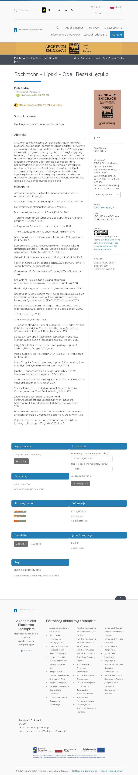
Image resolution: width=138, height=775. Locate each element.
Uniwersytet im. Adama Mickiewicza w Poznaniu (86, 708)
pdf (98, 137)
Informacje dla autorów (65, 34)
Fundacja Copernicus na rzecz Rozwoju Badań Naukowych (58, 650)
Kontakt (117, 34)
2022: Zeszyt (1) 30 (105, 207)
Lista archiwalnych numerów (29, 488)
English (75, 543)
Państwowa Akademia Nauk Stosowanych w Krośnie (86, 631)
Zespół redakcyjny (95, 34)
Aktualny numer (73, 27)
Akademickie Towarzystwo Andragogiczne (55, 639)
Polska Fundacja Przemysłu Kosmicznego (84, 668)
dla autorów (77, 516)
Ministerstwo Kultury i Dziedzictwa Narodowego (58, 701)
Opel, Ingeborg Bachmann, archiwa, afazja (36, 575)
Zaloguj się (82, 483)
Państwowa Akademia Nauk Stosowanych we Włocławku (86, 642)
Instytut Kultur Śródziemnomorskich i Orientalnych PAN (59, 675)
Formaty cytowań (104, 194)
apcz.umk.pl (26, 650)
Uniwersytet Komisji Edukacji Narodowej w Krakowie (114, 631)
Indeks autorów (22, 484)
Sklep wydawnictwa (111, 770)
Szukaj (22, 461)
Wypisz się (36, 543)
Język (116, 8)
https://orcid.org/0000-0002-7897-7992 (35, 95)
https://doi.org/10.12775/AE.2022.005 (40, 104)
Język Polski (77, 547)
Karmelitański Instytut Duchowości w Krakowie (59, 690)
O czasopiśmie (113, 27)
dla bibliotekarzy (79, 520)
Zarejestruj (97, 7)
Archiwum (94, 27)
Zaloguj (99, 13)
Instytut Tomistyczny (58, 682)
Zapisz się (21, 543)
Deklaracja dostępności (84, 770)
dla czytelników (78, 511)
